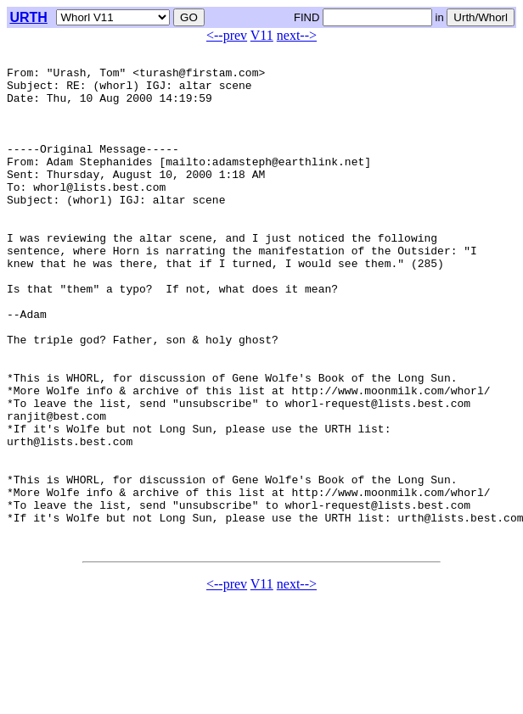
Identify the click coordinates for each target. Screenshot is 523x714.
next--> (297, 35)
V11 (261, 35)
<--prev (226, 35)
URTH (28, 17)
